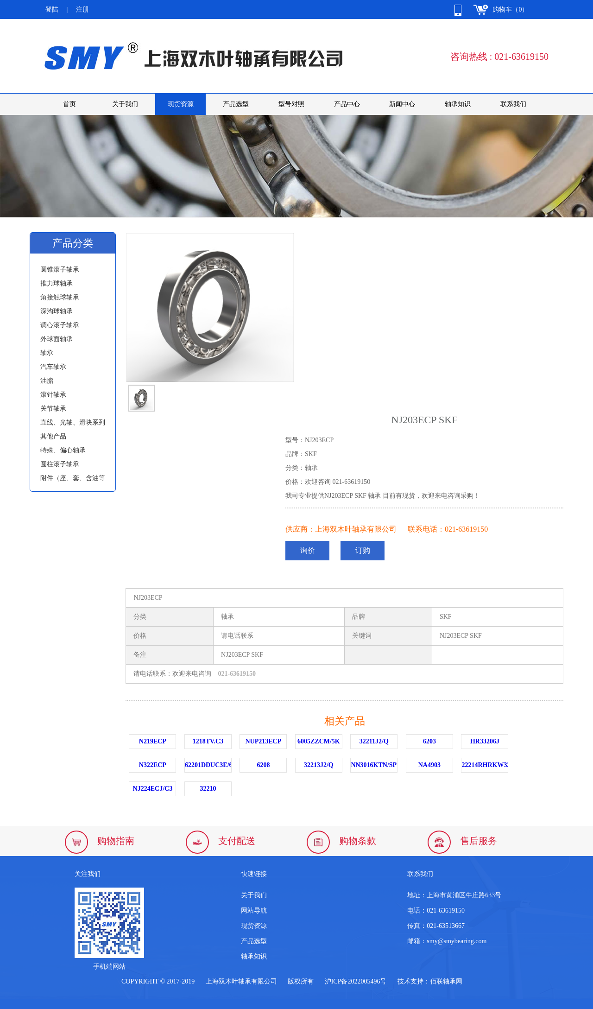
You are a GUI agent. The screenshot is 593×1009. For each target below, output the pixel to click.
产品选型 (236, 104)
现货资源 (181, 104)
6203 (429, 741)
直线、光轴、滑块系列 (72, 422)
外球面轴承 (56, 339)
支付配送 (236, 841)
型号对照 (291, 104)
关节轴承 (53, 408)
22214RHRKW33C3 (484, 765)
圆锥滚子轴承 (59, 269)
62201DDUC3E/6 (208, 765)
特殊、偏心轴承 (63, 450)
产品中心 (347, 104)
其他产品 (53, 436)
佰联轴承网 (446, 981)
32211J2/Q (374, 741)
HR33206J (484, 741)
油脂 (46, 380)
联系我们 (513, 104)
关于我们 (125, 104)
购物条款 (357, 841)
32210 (208, 788)
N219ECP (152, 741)
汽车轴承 (53, 366)
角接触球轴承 (59, 297)
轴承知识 (458, 104)
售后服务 (478, 841)
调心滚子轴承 (59, 325)
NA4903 (429, 765)
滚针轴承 (53, 394)
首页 (69, 104)
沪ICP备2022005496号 (356, 981)
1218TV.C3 (208, 741)
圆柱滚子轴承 (59, 464)
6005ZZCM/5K (318, 741)
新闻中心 (402, 104)
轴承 (46, 352)
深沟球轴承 (56, 311)
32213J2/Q (319, 765)
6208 (263, 765)
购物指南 (115, 841)
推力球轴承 (56, 283)
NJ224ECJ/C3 (153, 788)
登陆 (51, 9)
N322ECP (152, 765)
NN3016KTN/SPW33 (374, 765)
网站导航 (254, 910)
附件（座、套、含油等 (72, 478)
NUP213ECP (263, 741)
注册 (82, 9)
